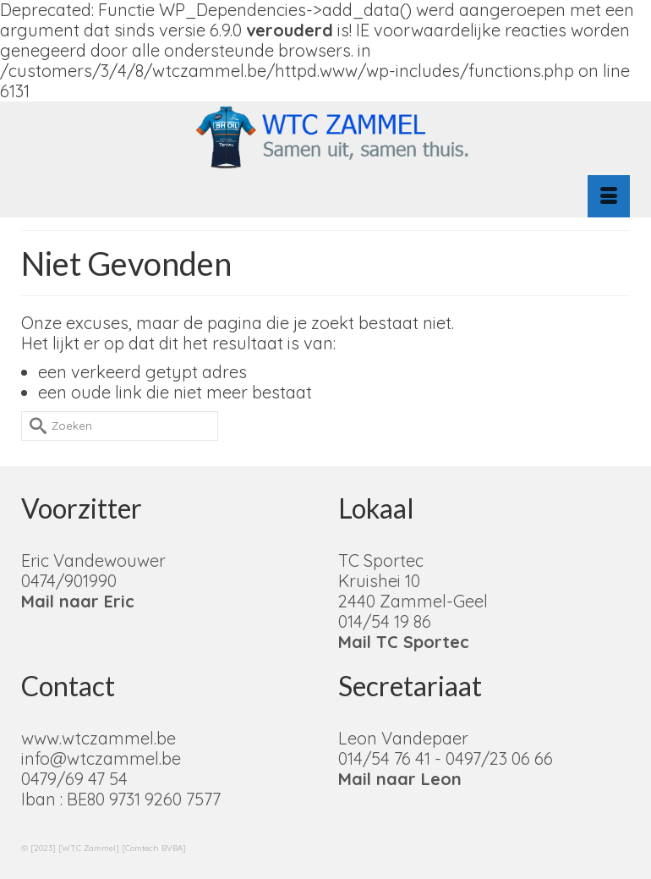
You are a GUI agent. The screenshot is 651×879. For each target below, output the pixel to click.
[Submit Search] (33, 426)
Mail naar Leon (400, 778)
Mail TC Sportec (403, 641)
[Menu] (609, 196)
